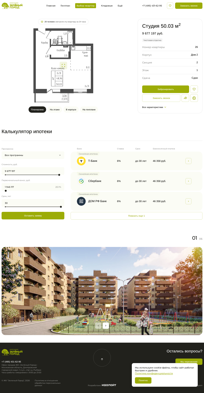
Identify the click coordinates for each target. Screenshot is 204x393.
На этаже (55, 109)
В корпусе (71, 109)
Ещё (120, 5)
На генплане (89, 109)
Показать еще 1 (136, 216)
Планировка (37, 109)
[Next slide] (106, 325)
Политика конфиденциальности (154, 373)
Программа (7, 149)
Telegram (198, 385)
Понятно (143, 380)
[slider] (59, 175)
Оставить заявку (33, 215)
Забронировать (166, 89)
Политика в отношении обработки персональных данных (47, 383)
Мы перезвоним (188, 361)
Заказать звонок (188, 5)
